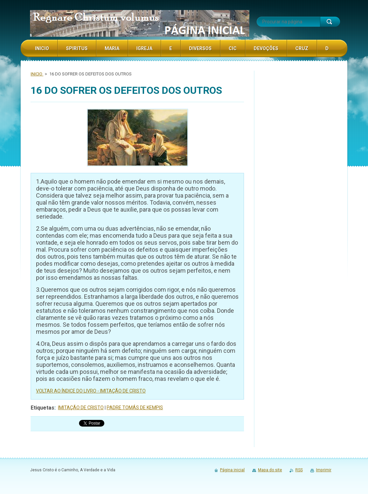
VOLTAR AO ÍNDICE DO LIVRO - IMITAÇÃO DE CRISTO (91, 391)
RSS (299, 470)
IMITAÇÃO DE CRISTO (81, 407)
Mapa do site (270, 470)
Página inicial (232, 470)
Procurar (330, 22)
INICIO (37, 73)
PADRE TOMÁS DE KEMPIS (135, 407)
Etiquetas (42, 408)
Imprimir (323, 470)
